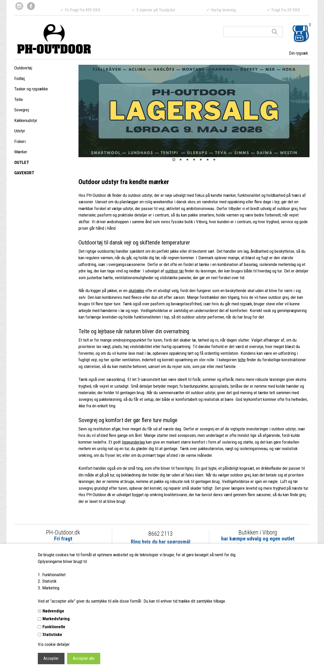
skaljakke (136, 290)
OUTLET (21, 162)
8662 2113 (160, 533)
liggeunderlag (133, 442)
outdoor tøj (174, 270)
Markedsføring (56, 618)
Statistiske (52, 634)
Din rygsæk (298, 53)
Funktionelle (53, 626)
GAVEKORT (24, 172)
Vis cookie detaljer (54, 644)
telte (242, 359)
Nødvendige (53, 610)
